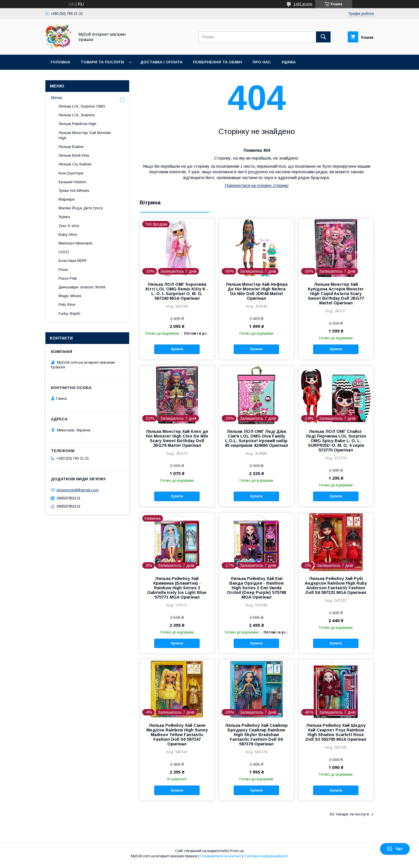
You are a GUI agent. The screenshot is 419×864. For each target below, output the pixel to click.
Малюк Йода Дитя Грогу (80, 208)
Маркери (66, 199)
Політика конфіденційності (266, 856)
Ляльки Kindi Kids (73, 155)
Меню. (57, 97)
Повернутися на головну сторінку (257, 185)
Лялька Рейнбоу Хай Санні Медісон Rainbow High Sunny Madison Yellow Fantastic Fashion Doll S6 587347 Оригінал (177, 734)
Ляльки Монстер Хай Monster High (84, 135)
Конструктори (70, 173)
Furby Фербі (69, 313)
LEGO (63, 252)
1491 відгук (303, 4)
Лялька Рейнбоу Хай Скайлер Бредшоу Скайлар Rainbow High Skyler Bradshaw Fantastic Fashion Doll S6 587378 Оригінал (256, 734)
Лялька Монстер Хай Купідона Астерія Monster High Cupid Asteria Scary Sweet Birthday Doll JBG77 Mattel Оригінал (336, 293)
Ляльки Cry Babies (75, 164)
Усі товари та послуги (349, 814)
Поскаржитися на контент (220, 856)
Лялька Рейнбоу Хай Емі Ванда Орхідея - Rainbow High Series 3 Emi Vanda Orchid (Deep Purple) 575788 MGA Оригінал (256, 587)
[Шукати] (323, 36)
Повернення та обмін (217, 62)
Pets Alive (66, 304)
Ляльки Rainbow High (77, 124)
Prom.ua (237, 851)
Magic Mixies (69, 296)
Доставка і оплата (161, 62)
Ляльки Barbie (71, 146)
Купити (177, 349)
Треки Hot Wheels (73, 190)
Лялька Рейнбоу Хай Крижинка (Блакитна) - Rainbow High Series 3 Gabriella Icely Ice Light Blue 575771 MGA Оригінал (177, 587)
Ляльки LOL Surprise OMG (81, 106)
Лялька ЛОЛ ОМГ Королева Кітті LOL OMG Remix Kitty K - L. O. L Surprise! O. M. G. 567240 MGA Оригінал (176, 291)
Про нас (262, 62)
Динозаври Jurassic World (81, 287)
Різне (63, 269)
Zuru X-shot (68, 226)
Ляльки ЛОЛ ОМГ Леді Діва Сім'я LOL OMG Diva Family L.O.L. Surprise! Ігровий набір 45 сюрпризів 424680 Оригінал (256, 438)
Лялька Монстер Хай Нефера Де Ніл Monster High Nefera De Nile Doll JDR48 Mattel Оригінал (256, 291)
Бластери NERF (72, 260)
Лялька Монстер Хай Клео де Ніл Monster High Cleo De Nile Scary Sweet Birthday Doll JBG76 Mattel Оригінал (177, 438)
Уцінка (288, 62)
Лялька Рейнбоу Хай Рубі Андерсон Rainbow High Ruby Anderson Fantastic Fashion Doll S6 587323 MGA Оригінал (336, 585)
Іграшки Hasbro (72, 182)
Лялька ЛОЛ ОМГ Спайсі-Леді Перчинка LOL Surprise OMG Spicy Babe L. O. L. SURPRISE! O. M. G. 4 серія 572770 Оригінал (336, 440)
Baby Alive (67, 234)
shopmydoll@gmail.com (77, 490)
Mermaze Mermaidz (75, 243)
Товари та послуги (102, 62)
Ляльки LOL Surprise (76, 115)
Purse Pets (67, 278)
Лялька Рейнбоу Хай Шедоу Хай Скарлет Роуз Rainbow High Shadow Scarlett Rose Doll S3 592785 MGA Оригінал (336, 732)
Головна (60, 62)
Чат (395, 848)
